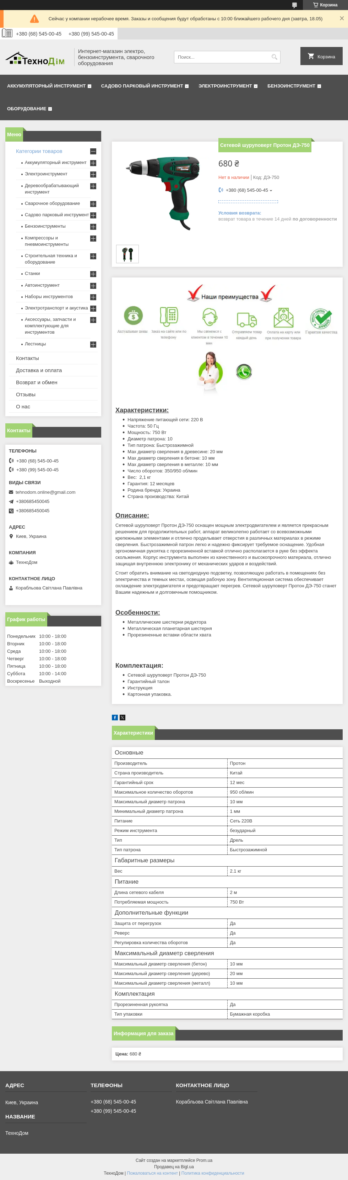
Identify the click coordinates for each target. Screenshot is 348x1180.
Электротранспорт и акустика (56, 308)
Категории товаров (39, 151)
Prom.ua (204, 1160)
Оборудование (26, 108)
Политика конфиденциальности (212, 1173)
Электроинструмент (225, 86)
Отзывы (26, 394)
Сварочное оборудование (52, 203)
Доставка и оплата (39, 370)
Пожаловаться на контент (152, 1173)
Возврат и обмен (37, 382)
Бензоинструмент (291, 86)
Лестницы (35, 343)
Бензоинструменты (45, 226)
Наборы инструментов (49, 296)
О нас (23, 406)
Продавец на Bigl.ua (174, 1166)
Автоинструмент (42, 285)
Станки (32, 273)
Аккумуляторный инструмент (46, 86)
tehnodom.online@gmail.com (46, 492)
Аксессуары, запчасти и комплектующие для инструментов (50, 326)
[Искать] (274, 57)
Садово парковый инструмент (142, 86)
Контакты (27, 358)
